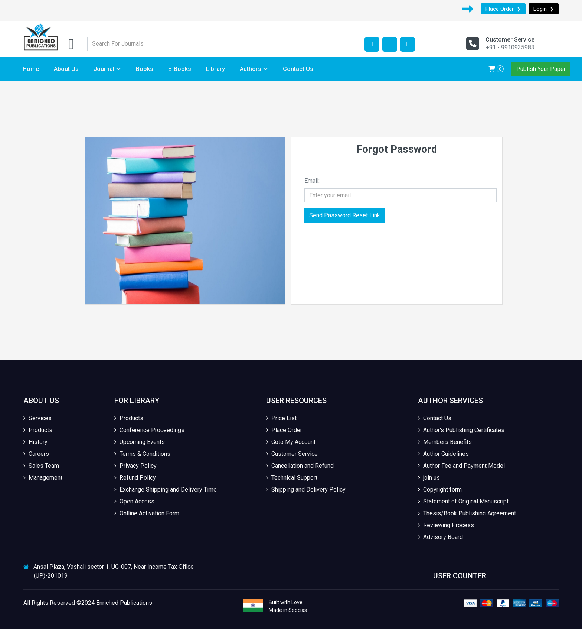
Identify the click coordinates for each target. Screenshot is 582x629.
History (35, 441)
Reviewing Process (446, 525)
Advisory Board (440, 537)
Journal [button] (107, 68)
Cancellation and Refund (300, 465)
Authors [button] (254, 68)
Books (144, 68)
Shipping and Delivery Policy (306, 489)
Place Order (503, 9)
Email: (312, 180)
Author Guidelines (443, 453)
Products (37, 430)
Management (42, 477)
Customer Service (292, 453)
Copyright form (440, 489)
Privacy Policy (135, 465)
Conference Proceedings (149, 430)
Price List (281, 418)
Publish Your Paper (541, 68)
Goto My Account (290, 441)
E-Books (179, 68)
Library (215, 68)
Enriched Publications (124, 602)
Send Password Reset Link (344, 215)
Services (37, 418)
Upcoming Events (139, 441)
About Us (66, 68)
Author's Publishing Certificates (461, 430)
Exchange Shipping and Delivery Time (165, 489)
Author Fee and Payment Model (461, 465)
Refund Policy (135, 477)
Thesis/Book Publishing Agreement (467, 513)
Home (31, 68)
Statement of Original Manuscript (463, 501)
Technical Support (291, 477)
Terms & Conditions (142, 453)
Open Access (134, 501)
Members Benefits (445, 441)
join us (429, 477)
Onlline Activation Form (146, 513)
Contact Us (298, 68)
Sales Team (41, 465)
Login (543, 9)
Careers (36, 453)
